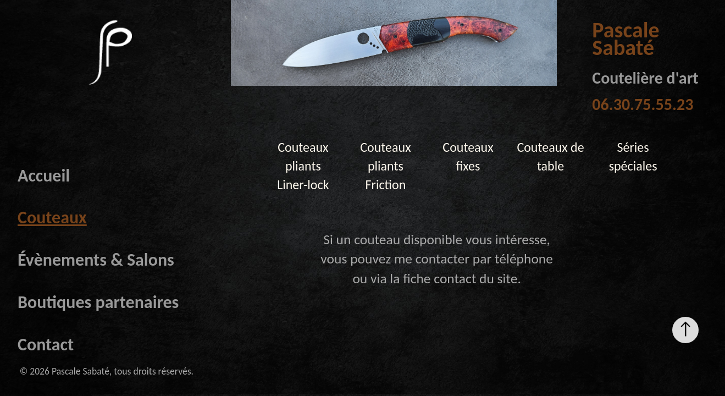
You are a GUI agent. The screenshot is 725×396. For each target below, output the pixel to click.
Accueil (44, 175)
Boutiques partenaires (98, 302)
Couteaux (52, 217)
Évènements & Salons (96, 260)
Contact (46, 344)
